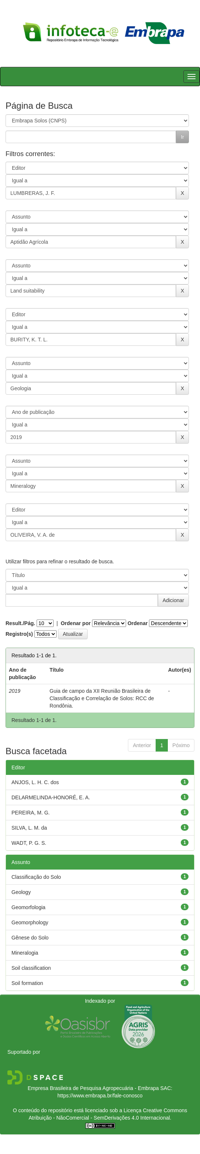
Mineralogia (24, 953)
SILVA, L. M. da (29, 828)
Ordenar (138, 623)
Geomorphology (29, 922)
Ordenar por (76, 623)
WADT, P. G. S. (28, 843)
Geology (21, 892)
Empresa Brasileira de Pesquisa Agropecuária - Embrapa (93, 1088)
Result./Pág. (20, 623)
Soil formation (27, 983)
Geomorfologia (28, 907)
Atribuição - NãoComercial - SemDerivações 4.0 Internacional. (100, 1118)
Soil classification (31, 968)
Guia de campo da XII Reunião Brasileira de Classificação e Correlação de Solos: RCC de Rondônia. (102, 698)
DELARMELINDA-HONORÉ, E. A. (50, 797)
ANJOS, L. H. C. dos (35, 782)
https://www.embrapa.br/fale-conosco (99, 1096)
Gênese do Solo (29, 938)
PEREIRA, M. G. (30, 813)
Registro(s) (19, 634)
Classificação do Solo (36, 877)
